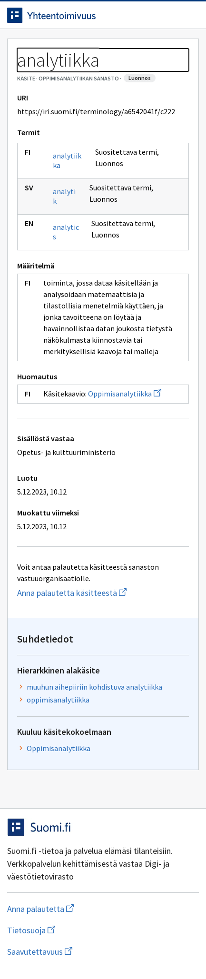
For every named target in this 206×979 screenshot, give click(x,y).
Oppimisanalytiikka (124, 393)
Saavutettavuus (94, 951)
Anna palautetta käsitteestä (103, 592)
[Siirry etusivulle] (84, 15)
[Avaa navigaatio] (189, 15)
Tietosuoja (77, 930)
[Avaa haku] (170, 15)
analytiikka (67, 160)
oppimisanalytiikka (58, 699)
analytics (66, 231)
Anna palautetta (78, 908)
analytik (64, 196)
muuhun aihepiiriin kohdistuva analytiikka (94, 687)
